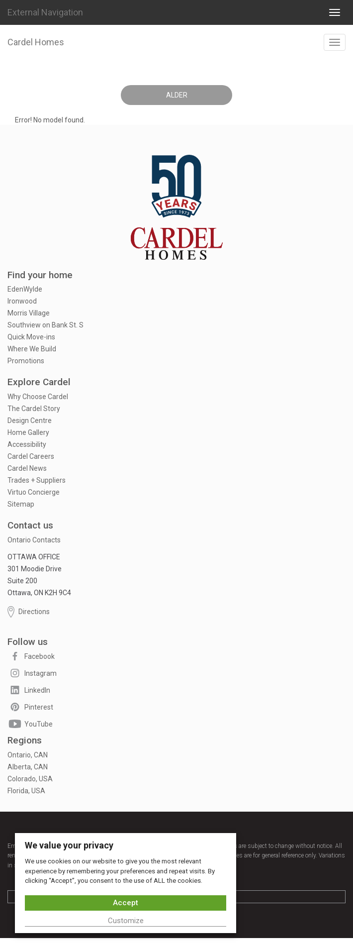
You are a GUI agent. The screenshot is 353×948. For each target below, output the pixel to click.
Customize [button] (126, 920)
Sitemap (20, 504)
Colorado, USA (30, 779)
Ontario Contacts (34, 540)
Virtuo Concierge (33, 492)
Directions (28, 612)
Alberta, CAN (27, 767)
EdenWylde (24, 289)
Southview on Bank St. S (45, 325)
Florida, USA (26, 791)
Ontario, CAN (27, 755)
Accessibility (26, 444)
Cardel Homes (35, 42)
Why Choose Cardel (37, 397)
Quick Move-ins (31, 337)
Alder (176, 95)
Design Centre (29, 420)
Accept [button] (125, 902)
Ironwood (22, 301)
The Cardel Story (33, 409)
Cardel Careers (30, 456)
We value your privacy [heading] (69, 845)
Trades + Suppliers (36, 480)
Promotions (25, 361)
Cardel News (27, 468)
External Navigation (45, 12)
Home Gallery (28, 432)
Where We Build (31, 349)
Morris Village (28, 313)
